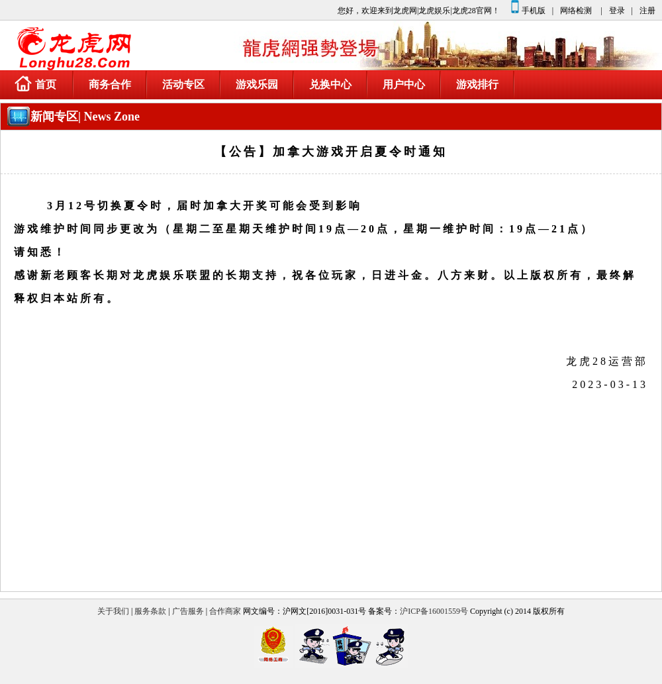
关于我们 (113, 611)
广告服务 (188, 611)
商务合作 (110, 84)
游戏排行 (477, 84)
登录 (617, 10)
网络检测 (576, 10)
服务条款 (150, 611)
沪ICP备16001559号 (434, 611)
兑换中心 (330, 84)
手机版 (526, 7)
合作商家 (225, 611)
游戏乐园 (257, 84)
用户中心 (404, 84)
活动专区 (183, 84)
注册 (647, 10)
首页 (35, 83)
